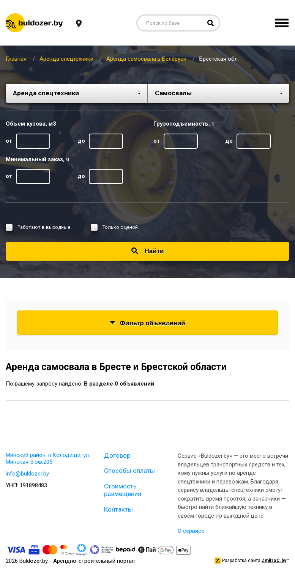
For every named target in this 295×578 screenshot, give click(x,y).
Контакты (118, 509)
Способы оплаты (129, 470)
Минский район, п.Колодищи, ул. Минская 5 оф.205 (48, 458)
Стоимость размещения (122, 490)
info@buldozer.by (27, 473)
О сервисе (191, 531)
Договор (117, 455)
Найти (147, 251)
